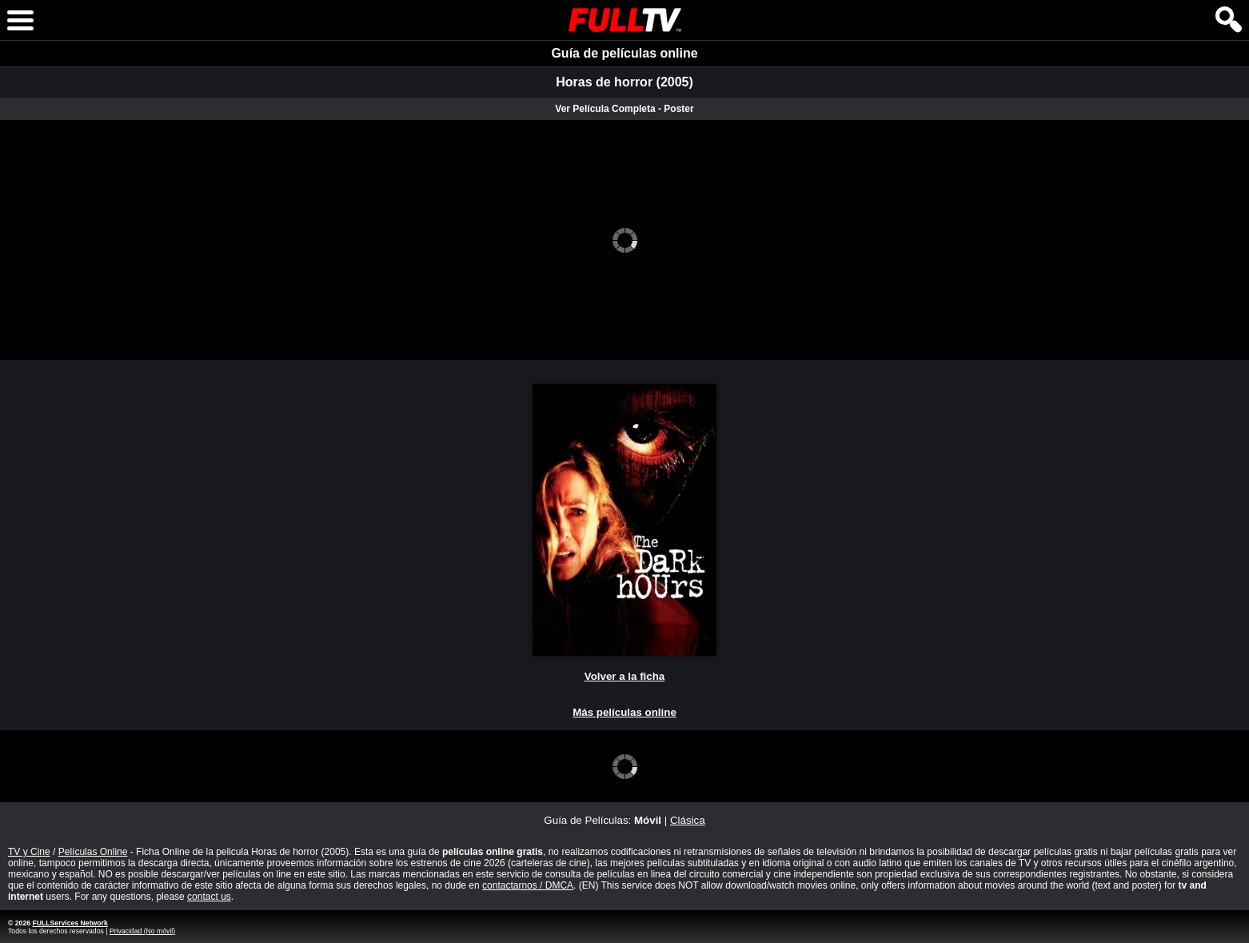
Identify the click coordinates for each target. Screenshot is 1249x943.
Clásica (687, 820)
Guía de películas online (624, 53)
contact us (209, 896)
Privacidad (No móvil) (142, 931)
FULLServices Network (69, 923)
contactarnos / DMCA (527, 885)
